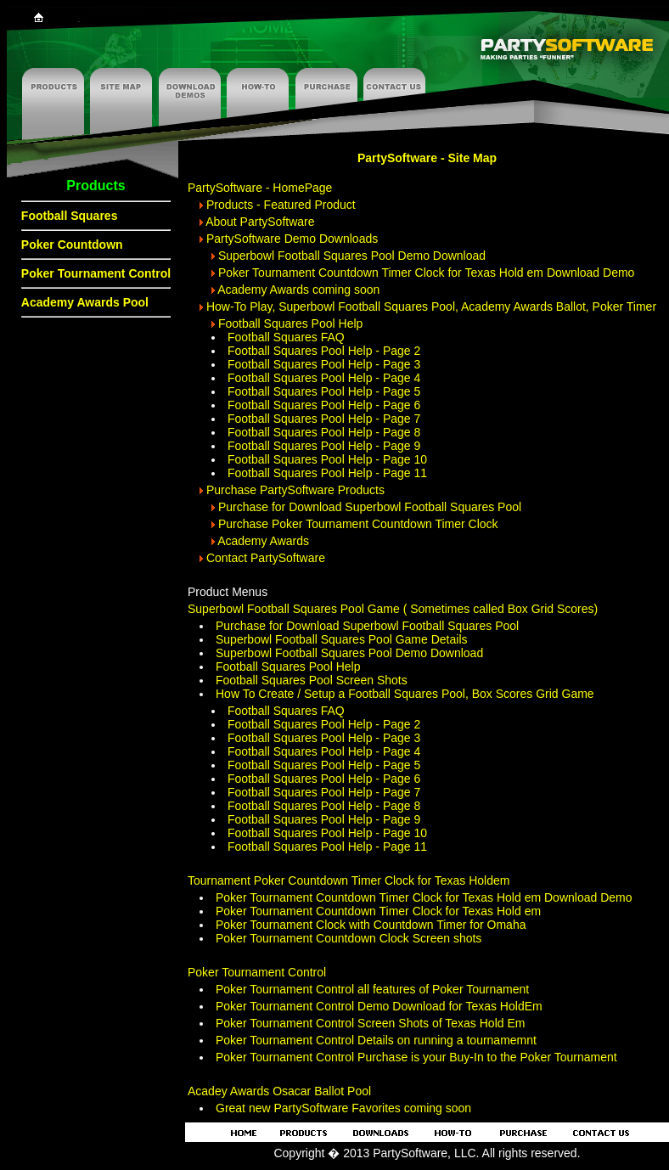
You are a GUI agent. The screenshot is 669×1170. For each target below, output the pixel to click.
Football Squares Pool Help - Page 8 (324, 432)
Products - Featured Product (281, 204)
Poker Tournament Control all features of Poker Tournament (372, 989)
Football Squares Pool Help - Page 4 (324, 378)
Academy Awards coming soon (298, 289)
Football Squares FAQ (286, 337)
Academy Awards (263, 541)
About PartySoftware (259, 221)
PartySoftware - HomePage (260, 187)
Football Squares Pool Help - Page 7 (324, 418)
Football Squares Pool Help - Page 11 (327, 473)
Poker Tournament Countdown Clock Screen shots (348, 938)
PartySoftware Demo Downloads (292, 238)
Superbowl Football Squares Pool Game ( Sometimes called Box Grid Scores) (393, 609)
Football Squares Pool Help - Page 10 (327, 459)
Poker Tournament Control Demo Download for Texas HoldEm (379, 1006)
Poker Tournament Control (96, 273)
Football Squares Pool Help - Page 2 (324, 350)
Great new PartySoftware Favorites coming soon (343, 1108)
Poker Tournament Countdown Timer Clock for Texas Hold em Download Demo (426, 272)
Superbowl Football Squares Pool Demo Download (352, 255)
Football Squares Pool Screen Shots (312, 680)
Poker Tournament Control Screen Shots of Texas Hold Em (370, 1023)
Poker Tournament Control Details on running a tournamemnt (376, 1040)
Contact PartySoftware (265, 558)
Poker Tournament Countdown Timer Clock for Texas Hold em (378, 911)
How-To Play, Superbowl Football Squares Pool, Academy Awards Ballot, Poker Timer (431, 306)
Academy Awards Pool (85, 302)
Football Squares (69, 215)
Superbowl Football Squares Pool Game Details (342, 639)
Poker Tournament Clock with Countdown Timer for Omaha (371, 924)
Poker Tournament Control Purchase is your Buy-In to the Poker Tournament (416, 1057)
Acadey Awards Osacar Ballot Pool (279, 1091)
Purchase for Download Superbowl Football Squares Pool (369, 507)
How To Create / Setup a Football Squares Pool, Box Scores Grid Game (405, 693)
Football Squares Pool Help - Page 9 (324, 446)
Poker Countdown (72, 244)
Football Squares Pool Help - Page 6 (324, 405)
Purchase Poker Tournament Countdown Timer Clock (358, 524)
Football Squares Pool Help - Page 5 (324, 391)
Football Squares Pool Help (290, 323)
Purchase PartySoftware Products (295, 490)
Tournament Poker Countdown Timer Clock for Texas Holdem (348, 880)
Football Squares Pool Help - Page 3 (324, 364)
